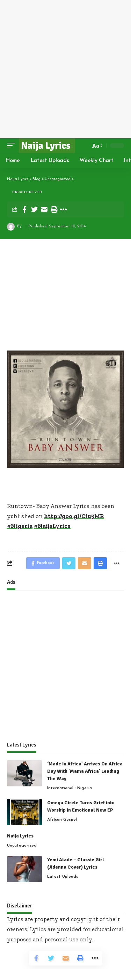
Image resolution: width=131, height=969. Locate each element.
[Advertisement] (65, 69)
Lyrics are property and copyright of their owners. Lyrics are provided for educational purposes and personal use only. (65, 929)
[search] (83, 145)
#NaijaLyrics (52, 525)
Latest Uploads (62, 877)
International (60, 788)
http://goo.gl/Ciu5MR (74, 515)
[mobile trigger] (13, 145)
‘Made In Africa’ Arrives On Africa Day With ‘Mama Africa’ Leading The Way (85, 771)
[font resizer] (96, 146)
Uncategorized (27, 192)
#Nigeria (19, 525)
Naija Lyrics (20, 836)
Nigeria (84, 788)
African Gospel (62, 820)
